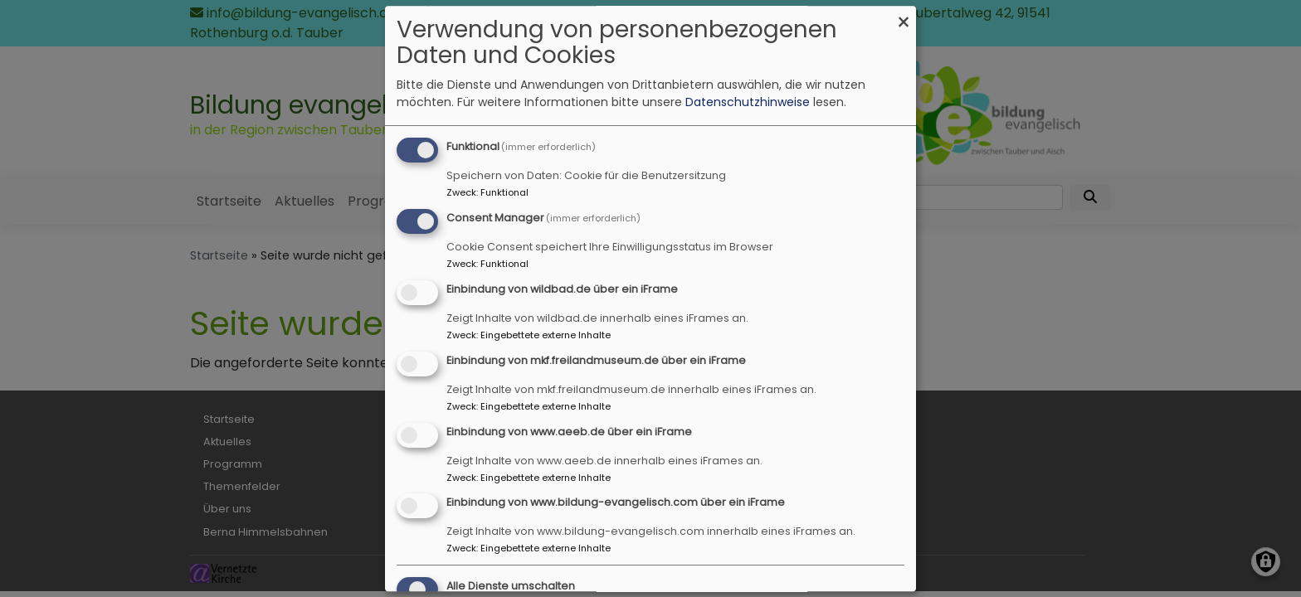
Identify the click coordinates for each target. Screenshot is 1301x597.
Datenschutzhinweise (747, 103)
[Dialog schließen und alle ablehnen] (903, 16)
